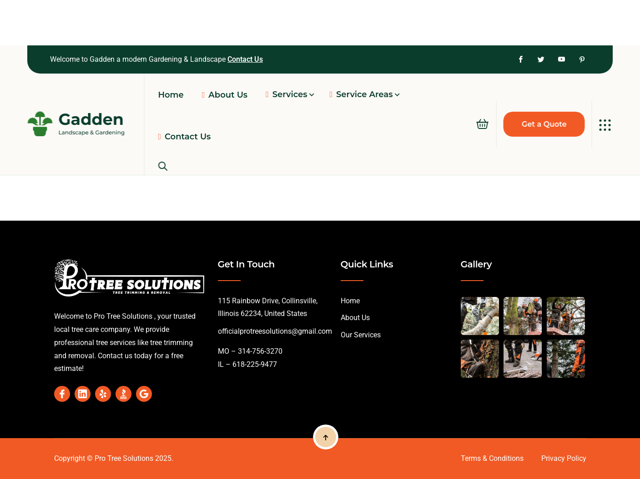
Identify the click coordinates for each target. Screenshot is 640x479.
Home (350, 300)
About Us (355, 317)
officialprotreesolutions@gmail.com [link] (275, 331)
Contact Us (245, 59)
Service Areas (361, 94)
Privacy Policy (563, 458)
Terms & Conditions (492, 458)
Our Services (361, 335)
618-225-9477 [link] (254, 364)
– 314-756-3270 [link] (255, 351)
